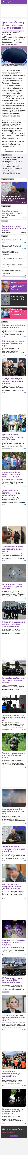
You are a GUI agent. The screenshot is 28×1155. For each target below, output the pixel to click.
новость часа (6, 206)
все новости (5, 217)
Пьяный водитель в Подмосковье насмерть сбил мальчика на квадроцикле (13, 942)
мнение (5, 221)
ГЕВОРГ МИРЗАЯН (6, 232)
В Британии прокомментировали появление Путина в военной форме (12, 246)
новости (5, 236)
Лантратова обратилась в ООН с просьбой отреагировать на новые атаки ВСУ (13, 1017)
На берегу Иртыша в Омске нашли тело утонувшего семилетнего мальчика (13, 679)
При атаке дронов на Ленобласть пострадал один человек (11, 240)
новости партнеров (8, 179)
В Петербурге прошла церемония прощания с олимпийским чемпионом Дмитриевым (13, 272)
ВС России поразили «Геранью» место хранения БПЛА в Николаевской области (13, 979)
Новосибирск (6, 31)
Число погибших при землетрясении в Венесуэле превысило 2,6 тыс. (11, 1073)
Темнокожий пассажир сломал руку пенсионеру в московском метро (12, 265)
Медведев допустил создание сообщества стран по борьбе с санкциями (10, 253)
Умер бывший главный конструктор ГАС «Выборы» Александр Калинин (13, 259)
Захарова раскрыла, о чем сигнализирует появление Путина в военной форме (13, 198)
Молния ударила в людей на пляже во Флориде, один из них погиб (13, 811)
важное (5, 183)
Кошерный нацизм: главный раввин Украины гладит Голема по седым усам (14, 228)
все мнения (23, 232)
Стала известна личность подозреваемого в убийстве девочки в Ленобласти (18, 287)
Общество (13, 282)
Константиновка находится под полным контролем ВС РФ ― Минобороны (12, 1111)
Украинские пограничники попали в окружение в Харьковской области (13, 755)
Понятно (14, 1136)
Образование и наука (16, 309)
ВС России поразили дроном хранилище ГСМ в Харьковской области (18, 298)
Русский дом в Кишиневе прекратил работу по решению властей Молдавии (12, 213)
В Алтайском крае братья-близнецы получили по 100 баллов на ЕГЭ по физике (18, 314)
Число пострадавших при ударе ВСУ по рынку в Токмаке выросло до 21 (13, 717)
